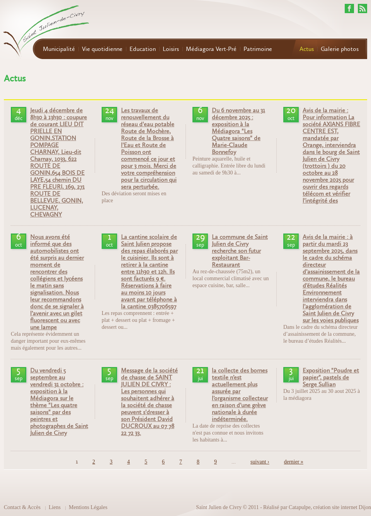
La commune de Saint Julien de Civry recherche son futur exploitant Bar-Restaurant (240, 250)
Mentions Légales (88, 507)
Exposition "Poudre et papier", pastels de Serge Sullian (331, 377)
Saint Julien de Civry (219, 507)
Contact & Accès (22, 507)
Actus (307, 49)
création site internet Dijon (342, 507)
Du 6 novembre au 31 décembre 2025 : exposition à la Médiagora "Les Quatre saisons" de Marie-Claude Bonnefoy (238, 131)
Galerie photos (340, 49)
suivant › (259, 462)
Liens (55, 507)
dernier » (293, 462)
